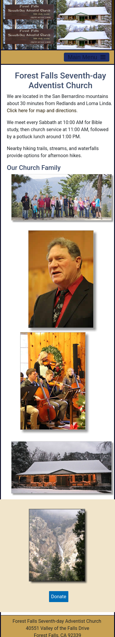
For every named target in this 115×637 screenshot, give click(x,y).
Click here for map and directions (41, 110)
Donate (58, 596)
